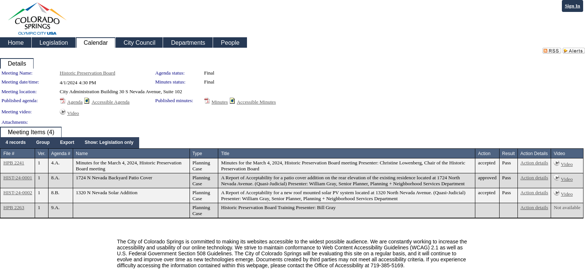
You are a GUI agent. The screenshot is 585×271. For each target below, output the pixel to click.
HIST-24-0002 (17, 192)
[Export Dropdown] (67, 142)
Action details (534, 163)
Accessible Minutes (256, 102)
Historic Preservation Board (87, 73)
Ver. (42, 153)
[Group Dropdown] (43, 142)
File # (8, 153)
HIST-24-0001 (17, 177)
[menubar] (69, 142)
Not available (567, 207)
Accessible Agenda (110, 102)
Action (484, 153)
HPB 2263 (13, 207)
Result (508, 153)
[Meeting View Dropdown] (109, 142)
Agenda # (60, 153)
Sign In (572, 6)
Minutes (220, 102)
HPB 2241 (13, 163)
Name (82, 153)
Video (73, 113)
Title (225, 153)
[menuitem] (15, 143)
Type (197, 153)
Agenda (74, 102)
